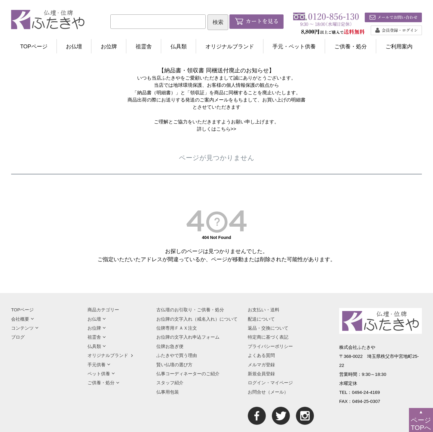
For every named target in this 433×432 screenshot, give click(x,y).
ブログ (18, 337)
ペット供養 (101, 373)
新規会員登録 (261, 373)
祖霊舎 (144, 47)
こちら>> (226, 128)
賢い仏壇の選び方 (174, 364)
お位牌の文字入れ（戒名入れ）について (197, 319)
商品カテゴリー (103, 309)
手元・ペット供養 (294, 47)
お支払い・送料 (263, 309)
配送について (261, 319)
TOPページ (34, 47)
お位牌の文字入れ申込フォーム (188, 337)
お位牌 (109, 47)
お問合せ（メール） (268, 391)
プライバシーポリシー (270, 346)
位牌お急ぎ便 (169, 346)
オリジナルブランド (229, 47)
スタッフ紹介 (169, 382)
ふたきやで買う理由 (176, 355)
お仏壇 (74, 47)
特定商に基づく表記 (268, 337)
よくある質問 (261, 355)
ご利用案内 (399, 47)
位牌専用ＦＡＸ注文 (176, 328)
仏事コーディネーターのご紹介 (188, 373)
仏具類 (178, 47)
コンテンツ (24, 328)
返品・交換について (268, 328)
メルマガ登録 (261, 364)
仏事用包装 (167, 391)
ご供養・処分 (350, 47)
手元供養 (99, 364)
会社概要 (22, 319)
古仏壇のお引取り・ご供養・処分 (190, 309)
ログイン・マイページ (270, 382)
